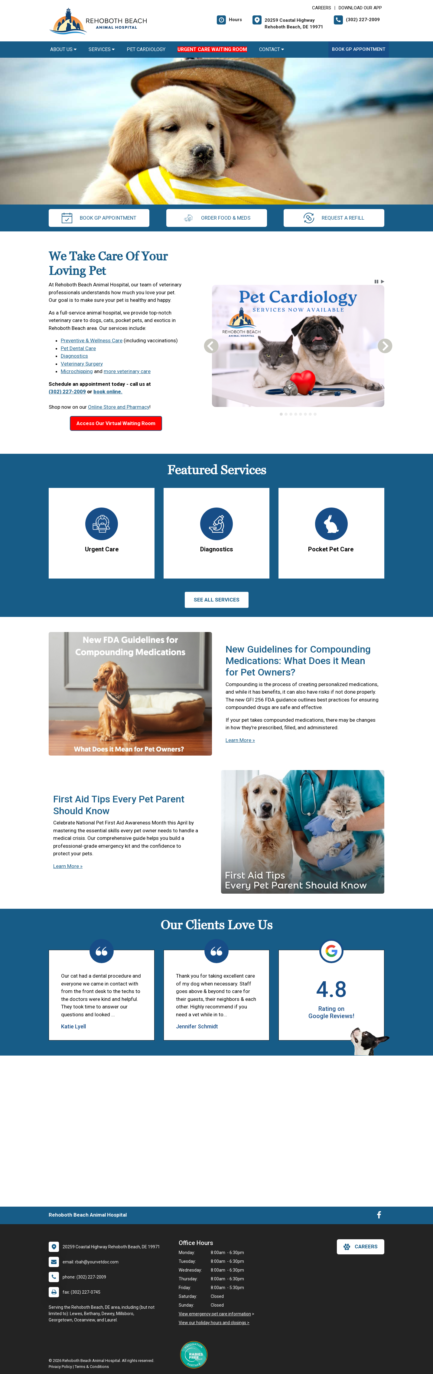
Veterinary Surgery (82, 364)
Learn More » (240, 740)
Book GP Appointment (358, 49)
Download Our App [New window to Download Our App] (360, 8)
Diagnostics (74, 356)
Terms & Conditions (92, 1366)
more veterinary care (127, 371)
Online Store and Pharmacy (118, 407)
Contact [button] (271, 49)
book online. (107, 392)
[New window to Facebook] (379, 1216)
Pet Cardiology (146, 49)
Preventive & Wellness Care (91, 340)
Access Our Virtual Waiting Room (116, 423)
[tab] (281, 414)
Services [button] (102, 49)
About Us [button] (63, 49)
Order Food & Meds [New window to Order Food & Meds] (216, 218)
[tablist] (298, 414)
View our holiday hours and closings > (214, 1322)
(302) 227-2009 (67, 392)
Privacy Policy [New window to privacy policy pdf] (60, 1366)
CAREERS (321, 8)
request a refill (334, 218)
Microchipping (77, 371)
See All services (216, 600)
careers (360, 1246)
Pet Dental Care (78, 348)
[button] (376, 281)
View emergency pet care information (215, 1313)
